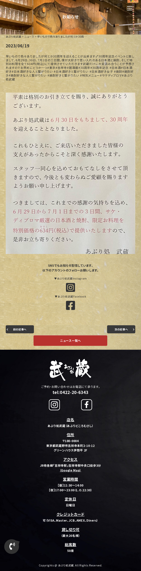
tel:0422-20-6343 (70, 392)
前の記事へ (20, 329)
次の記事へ (121, 329)
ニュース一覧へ (70, 340)
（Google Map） (70, 470)
